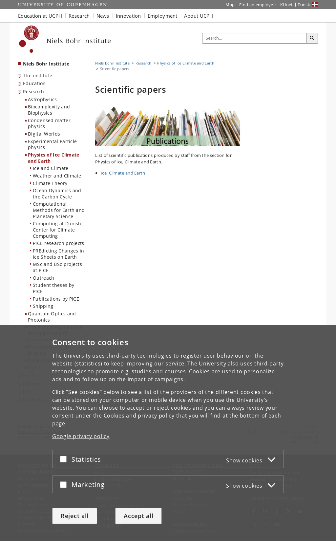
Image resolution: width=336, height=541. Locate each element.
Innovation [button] (128, 15)
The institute (37, 75)
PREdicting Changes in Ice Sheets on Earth (58, 254)
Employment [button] (163, 15)
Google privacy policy (81, 436)
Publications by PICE (56, 299)
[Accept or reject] (65, 459)
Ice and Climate (51, 168)
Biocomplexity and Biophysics (49, 109)
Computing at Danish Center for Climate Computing (57, 229)
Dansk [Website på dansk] (304, 5)
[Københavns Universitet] (29, 39)
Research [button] (79, 15)
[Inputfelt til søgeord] (254, 38)
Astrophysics (42, 99)
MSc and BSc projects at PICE (57, 267)
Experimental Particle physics (52, 144)
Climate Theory (50, 183)
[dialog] (168, 433)
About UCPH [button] (198, 15)
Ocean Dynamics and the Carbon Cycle (57, 193)
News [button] (102, 15)
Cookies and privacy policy (139, 415)
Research (33, 91)
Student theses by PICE (53, 288)
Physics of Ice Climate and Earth (53, 158)
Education (34, 83)
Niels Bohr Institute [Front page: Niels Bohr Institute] (46, 64)
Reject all (75, 516)
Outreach (43, 278)
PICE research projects (58, 243)
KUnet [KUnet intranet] (286, 5)
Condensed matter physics (49, 123)
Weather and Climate (57, 176)
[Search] (312, 38)
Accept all (138, 516)
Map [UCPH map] (230, 5)
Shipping (43, 306)
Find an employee (257, 5)
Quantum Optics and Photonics (52, 316)
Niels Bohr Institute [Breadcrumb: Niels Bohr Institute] (112, 63)
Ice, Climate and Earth (123, 173)
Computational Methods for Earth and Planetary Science (59, 210)
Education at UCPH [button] (40, 15)
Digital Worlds (44, 134)
